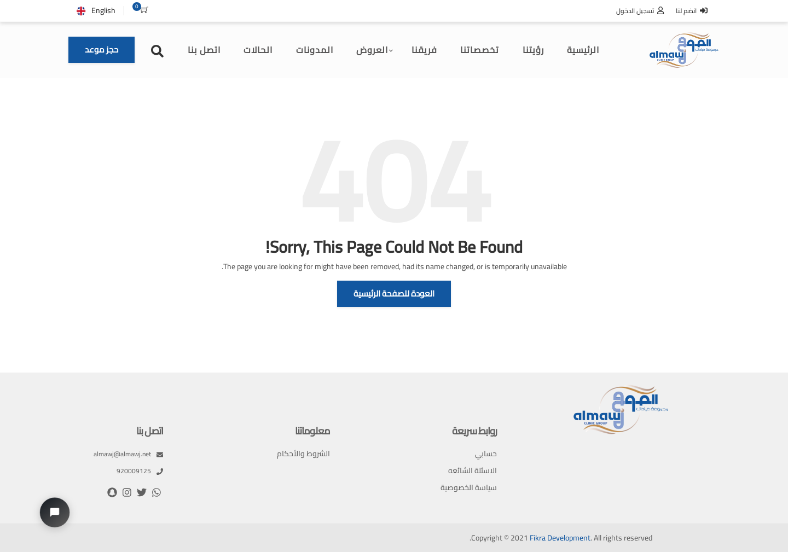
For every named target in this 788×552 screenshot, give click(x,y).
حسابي (486, 454)
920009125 (140, 471)
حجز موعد (101, 49)
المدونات (314, 50)
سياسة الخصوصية (469, 487)
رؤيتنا (533, 50)
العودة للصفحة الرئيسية (394, 293)
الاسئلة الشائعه (472, 471)
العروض (372, 50)
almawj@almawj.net (128, 454)
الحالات (258, 50)
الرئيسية (583, 50)
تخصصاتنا (479, 50)
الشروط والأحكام (303, 454)
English (103, 10)
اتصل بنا (204, 50)
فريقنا (424, 50)
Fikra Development (560, 538)
